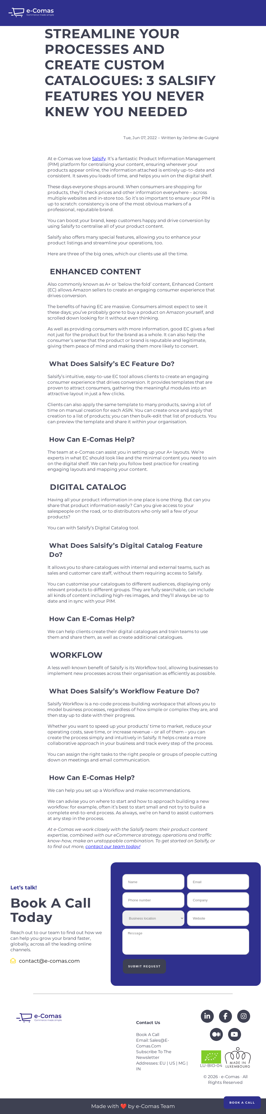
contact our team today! (112, 846)
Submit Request (143, 966)
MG (181, 1063)
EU (162, 1063)
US (172, 1063)
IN (138, 1068)
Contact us (148, 1022)
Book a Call (242, 1102)
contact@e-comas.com (45, 961)
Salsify (98, 158)
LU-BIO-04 (211, 1059)
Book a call (147, 1034)
